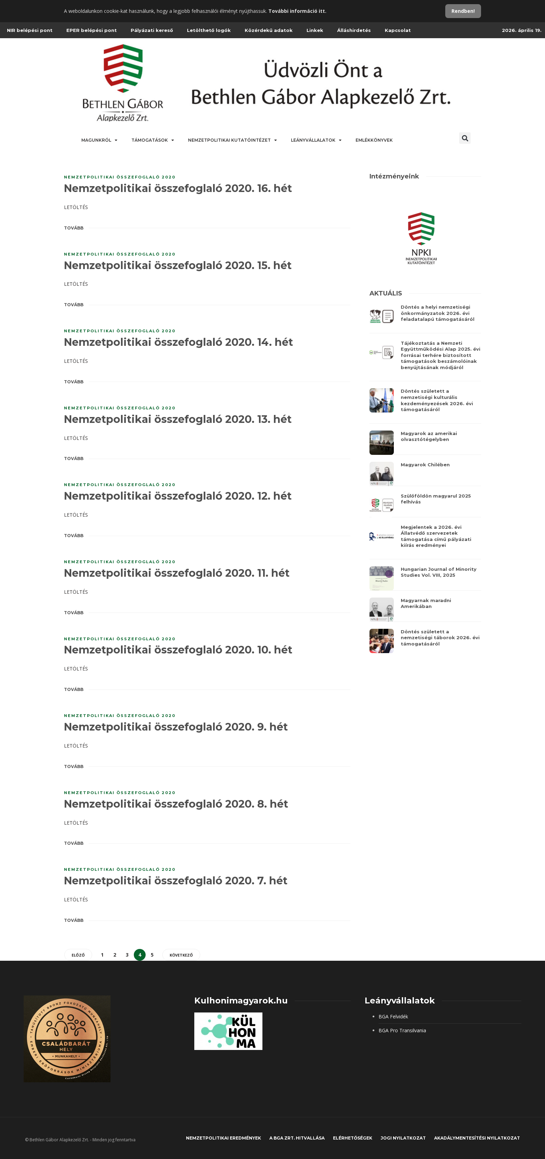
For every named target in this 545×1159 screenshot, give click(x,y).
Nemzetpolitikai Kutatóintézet (232, 140)
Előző (78, 955)
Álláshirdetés (354, 30)
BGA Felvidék (393, 1016)
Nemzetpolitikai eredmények (223, 1138)
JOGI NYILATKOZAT (403, 1138)
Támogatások (152, 140)
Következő (181, 955)
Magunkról (99, 140)
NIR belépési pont (29, 30)
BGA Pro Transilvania (402, 1030)
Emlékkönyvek (374, 140)
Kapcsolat (398, 30)
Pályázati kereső (152, 30)
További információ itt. (297, 11)
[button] (465, 138)
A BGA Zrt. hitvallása (297, 1138)
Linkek (315, 30)
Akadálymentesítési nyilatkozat (477, 1138)
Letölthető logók (209, 30)
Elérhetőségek (352, 1138)
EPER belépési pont (91, 30)
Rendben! (463, 11)
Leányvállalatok (316, 140)
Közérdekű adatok (269, 30)
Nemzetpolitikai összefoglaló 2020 (120, 177)
